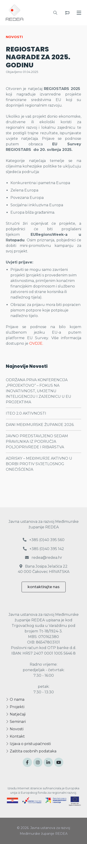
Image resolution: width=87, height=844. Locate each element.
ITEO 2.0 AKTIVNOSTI (26, 413)
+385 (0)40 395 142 (43, 549)
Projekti (15, 707)
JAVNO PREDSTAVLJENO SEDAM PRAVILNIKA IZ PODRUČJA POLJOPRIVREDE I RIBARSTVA (37, 441)
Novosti (14, 729)
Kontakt (15, 736)
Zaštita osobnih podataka (31, 751)
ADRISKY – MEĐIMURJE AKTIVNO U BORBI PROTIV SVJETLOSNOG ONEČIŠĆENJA (39, 464)
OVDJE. (36, 343)
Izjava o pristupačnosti (28, 744)
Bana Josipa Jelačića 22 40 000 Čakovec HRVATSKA (43, 569)
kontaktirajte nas (44, 587)
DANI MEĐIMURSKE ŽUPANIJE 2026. (40, 424)
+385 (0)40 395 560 (43, 540)
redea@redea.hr (43, 557)
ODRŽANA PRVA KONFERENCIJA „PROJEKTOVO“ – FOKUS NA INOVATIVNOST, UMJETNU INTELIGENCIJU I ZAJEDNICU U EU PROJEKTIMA (38, 391)
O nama (15, 699)
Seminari (16, 721)
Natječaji (16, 714)
